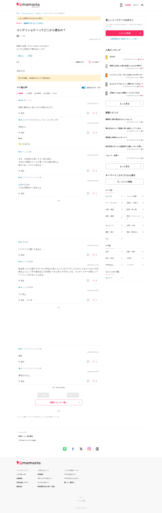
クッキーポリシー (43, 482)
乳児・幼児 (109, 258)
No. (20, 100)
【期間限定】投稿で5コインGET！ (125, 39)
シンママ (130, 265)
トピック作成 (124, 33)
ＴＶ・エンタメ (111, 203)
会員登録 (128, 5)
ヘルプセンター (21, 474)
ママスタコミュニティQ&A (27, 440)
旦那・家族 (109, 209)
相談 (30, 56)
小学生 (129, 258)
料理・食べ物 (132, 209)
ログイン (136, 5)
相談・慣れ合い (132, 232)
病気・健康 (109, 216)
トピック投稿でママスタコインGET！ (30, 18)
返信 (22, 113)
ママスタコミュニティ (71, 478)
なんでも (108, 196)
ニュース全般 (132, 196)
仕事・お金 (131, 225)
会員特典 (19, 478)
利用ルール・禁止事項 (25, 436)
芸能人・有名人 (132, 203)
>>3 (20, 184)
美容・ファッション (133, 217)
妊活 (107, 252)
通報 (17, 62)
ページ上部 (81, 501)
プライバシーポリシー (45, 478)
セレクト (108, 278)
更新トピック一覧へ (58, 402)
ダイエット (109, 225)
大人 (107, 239)
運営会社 (19, 486)
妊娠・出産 (131, 252)
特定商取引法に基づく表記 (46, 486)
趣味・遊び (109, 232)
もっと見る (124, 104)
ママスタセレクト (70, 474)
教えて (21, 56)
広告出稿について (22, 482)
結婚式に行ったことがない (34, 23)
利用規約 (40, 474)
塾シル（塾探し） (70, 482)
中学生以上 (109, 265)
